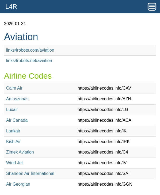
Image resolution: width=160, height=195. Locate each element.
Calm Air (14, 88)
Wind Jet (14, 162)
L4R (11, 6)
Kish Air (13, 141)
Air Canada (17, 120)
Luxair (12, 109)
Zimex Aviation (20, 152)
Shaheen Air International (30, 173)
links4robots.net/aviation (29, 60)
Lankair (13, 131)
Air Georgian (18, 184)
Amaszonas (17, 99)
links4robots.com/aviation (30, 50)
